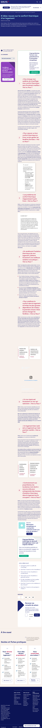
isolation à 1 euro (28, 502)
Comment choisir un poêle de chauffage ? (28, 560)
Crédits (39, 719)
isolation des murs (29, 113)
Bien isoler (26, 685)
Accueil (2, 12)
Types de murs (36, 694)
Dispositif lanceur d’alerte (21, 721)
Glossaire (27, 719)
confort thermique (36, 244)
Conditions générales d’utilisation (33, 721)
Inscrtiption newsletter (31, 608)
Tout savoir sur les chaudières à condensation (29, 566)
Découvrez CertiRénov (8, 78)
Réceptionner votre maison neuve (35, 697)
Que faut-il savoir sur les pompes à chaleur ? (30, 581)
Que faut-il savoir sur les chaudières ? (31, 563)
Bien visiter (17, 685)
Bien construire (36, 685)
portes (36, 113)
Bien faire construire (33, 673)
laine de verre (29, 264)
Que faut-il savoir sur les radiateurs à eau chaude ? (30, 577)
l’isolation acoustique (31, 283)
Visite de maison (17, 687)
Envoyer (37, 607)
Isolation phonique (27, 687)
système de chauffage (28, 93)
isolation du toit (21, 113)
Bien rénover (6, 673)
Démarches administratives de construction (36, 692)
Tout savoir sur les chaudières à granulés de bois (29, 570)
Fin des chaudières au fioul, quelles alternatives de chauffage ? (30, 573)
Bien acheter (20, 673)
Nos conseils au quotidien (9, 12)
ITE (37, 416)
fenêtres (24, 115)
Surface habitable (17, 696)
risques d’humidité (33, 446)
